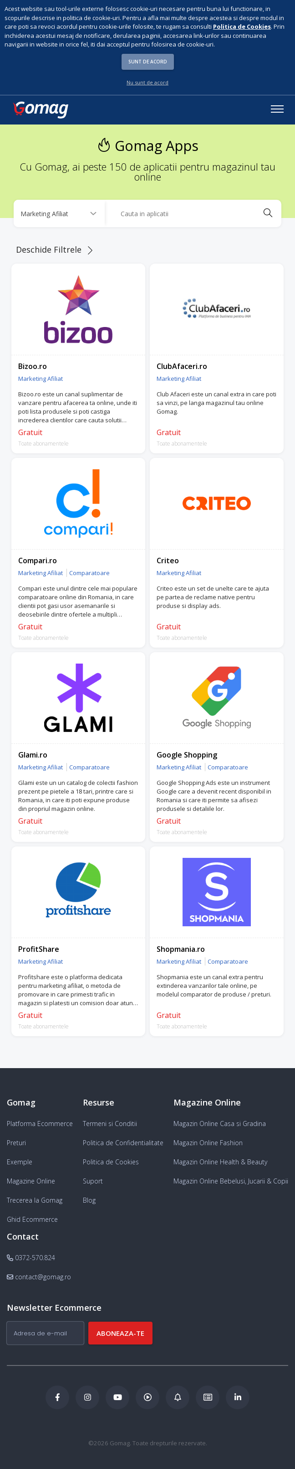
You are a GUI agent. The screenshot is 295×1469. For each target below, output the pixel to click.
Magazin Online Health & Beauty (220, 1162)
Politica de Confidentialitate (123, 1142)
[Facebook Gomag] (57, 1397)
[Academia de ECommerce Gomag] (207, 1397)
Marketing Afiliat (40, 378)
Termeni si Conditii (110, 1123)
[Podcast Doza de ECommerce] (147, 1397)
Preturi (16, 1142)
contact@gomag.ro (39, 1276)
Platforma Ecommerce (40, 1123)
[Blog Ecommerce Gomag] (177, 1397)
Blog (89, 1200)
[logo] (40, 110)
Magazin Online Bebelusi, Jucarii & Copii (230, 1181)
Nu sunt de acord (147, 82)
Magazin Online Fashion (208, 1142)
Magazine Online (31, 1181)
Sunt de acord (147, 61)
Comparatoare (89, 573)
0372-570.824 (31, 1257)
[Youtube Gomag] (117, 1397)
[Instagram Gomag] (87, 1397)
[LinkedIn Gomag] (237, 1397)
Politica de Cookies (111, 1162)
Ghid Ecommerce (32, 1219)
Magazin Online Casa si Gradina (219, 1123)
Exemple (19, 1162)
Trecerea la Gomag (34, 1200)
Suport (93, 1181)
